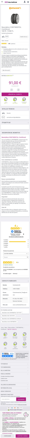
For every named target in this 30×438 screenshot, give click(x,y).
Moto (6, 327)
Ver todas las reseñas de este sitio (16, 236)
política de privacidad (21, 431)
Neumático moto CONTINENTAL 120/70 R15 (11, 312)
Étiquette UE (6, 122)
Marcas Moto (11, 327)
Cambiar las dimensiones (7, 33)
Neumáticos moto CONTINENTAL (9, 321)
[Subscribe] (21, 399)
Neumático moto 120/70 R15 (8, 315)
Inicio (2, 327)
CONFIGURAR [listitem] (7, 436)
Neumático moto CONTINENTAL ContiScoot (11, 318)
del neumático (11, 132)
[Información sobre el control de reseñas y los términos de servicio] (23, 234)
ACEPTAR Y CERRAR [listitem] (22, 436)
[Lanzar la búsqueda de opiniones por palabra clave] (27, 257)
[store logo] (11, 2)
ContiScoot (4, 329)
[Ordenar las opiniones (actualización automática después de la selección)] (15, 253)
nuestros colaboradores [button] (18, 424)
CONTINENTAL (20, 327)
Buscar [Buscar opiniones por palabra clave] (15, 257)
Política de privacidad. (22, 404)
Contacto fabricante (9, 281)
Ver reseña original (7, 273)
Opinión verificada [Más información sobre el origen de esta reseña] (9, 264)
